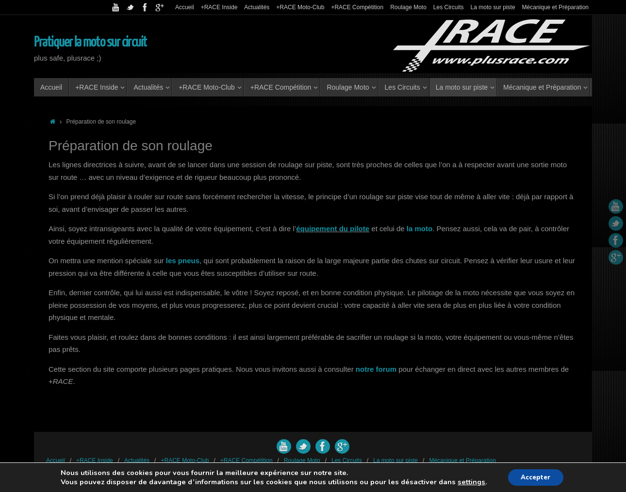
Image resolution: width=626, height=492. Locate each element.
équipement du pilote (332, 228)
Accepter (535, 476)
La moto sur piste (493, 7)
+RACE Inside (219, 7)
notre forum (376, 369)
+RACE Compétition (357, 7)
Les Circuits (448, 7)
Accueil (184, 7)
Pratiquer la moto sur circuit (90, 42)
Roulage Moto (408, 7)
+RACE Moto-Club (300, 7)
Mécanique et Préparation (555, 7)
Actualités (256, 7)
